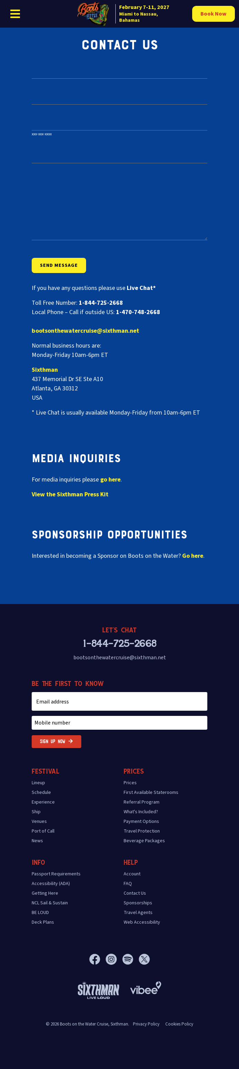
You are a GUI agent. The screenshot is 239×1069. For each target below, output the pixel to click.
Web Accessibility (142, 922)
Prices (130, 782)
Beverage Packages (144, 840)
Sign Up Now (56, 741)
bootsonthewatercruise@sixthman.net (85, 331)
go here (110, 479)
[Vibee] (145, 985)
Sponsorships (138, 903)
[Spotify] (130, 959)
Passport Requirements (56, 874)
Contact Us (135, 893)
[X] (144, 959)
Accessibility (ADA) (51, 883)
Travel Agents (138, 912)
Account (132, 874)
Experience (43, 802)
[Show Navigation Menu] (15, 14)
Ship (36, 811)
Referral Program (141, 802)
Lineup (38, 782)
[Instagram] (114, 959)
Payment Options (141, 821)
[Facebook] (97, 959)
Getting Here (45, 893)
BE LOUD (40, 912)
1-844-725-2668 (120, 644)
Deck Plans (43, 922)
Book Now (213, 14)
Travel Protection (142, 831)
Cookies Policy (179, 1024)
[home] (126, 14)
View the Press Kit (70, 494)
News (37, 840)
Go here (192, 556)
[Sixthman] (98, 990)
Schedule (41, 792)
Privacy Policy (146, 1024)
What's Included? (141, 811)
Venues (39, 821)
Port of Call (43, 831)
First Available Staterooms (151, 792)
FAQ (128, 883)
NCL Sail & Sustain (50, 903)
